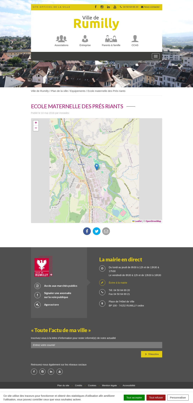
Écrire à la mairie (113, 283)
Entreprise (85, 45)
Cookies (92, 385)
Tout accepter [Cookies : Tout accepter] (134, 397)
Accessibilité (129, 385)
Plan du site (63, 385)
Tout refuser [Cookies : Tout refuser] (156, 397)
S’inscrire (152, 354)
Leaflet (137, 221)
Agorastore (46, 305)
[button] (96, 167)
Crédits (78, 385)
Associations (61, 45)
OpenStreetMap (153, 221)
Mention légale (109, 385)
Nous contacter (150, 7)
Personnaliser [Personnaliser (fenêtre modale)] (178, 397)
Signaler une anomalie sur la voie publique (52, 295)
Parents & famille (111, 45)
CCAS (135, 45)
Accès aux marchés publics (55, 286)
